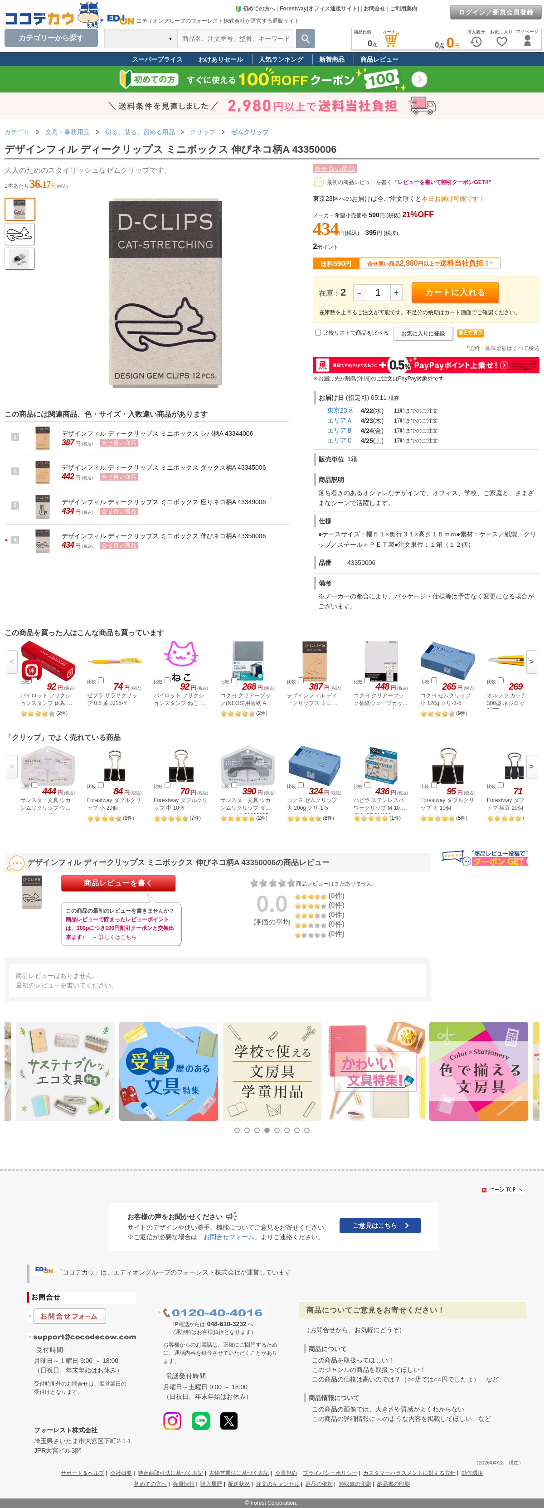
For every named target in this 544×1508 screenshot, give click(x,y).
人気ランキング (281, 59)
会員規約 (286, 1473)
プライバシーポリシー (330, 1473)
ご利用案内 (403, 8)
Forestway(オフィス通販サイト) (319, 8)
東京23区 (340, 410)
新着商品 (332, 59)
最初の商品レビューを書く (359, 182)
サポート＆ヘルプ (82, 1473)
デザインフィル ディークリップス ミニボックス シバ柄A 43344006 (157, 433)
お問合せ (374, 8)
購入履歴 (211, 1484)
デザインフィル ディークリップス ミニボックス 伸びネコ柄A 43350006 (164, 536)
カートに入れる (455, 292)
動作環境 (472, 1473)
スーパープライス (157, 59)
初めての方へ (255, 8)
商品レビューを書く (118, 883)
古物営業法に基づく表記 (239, 1473)
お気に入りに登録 (423, 334)
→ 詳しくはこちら (114, 937)
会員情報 (183, 1484)
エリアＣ (340, 440)
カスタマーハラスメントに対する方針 (409, 1473)
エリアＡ (340, 420)
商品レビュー (379, 59)
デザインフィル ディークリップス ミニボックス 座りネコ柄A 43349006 (164, 502)
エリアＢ (340, 430)
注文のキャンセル (278, 1484)
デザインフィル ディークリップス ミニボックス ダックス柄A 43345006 (164, 467)
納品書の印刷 (393, 1484)
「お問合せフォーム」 (229, 1236)
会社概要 (121, 1473)
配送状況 (239, 1484)
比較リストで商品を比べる (356, 333)
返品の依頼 (319, 1484)
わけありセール (221, 59)
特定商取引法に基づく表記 (170, 1473)
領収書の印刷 (355, 1484)
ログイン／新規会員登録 (496, 12)
